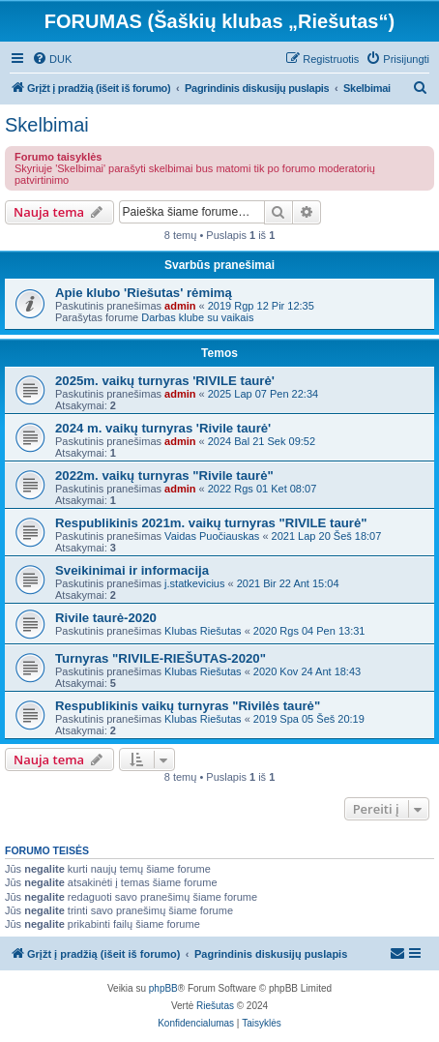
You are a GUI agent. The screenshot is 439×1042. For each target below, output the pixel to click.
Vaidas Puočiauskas (211, 536)
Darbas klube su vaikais (197, 317)
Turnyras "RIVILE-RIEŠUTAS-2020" (160, 658)
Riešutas (215, 1005)
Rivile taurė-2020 (106, 617)
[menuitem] (52, 59)
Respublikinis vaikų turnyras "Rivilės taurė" (187, 706)
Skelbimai (47, 124)
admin (179, 306)
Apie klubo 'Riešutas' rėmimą (143, 292)
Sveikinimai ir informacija (132, 570)
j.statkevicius (194, 583)
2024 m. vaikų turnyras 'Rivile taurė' (163, 428)
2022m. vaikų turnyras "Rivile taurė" (164, 475)
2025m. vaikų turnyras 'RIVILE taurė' (165, 380)
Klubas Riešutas (203, 631)
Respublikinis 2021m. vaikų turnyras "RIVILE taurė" (211, 523)
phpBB (163, 988)
